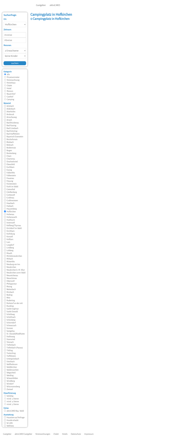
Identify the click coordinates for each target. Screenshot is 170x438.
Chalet (8, 86)
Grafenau (9, 198)
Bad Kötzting (10, 131)
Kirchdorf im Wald (13, 228)
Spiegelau (9, 331)
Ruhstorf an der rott (13, 303)
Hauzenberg (10, 209)
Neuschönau (10, 278)
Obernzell (9, 281)
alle (7, 74)
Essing (8, 170)
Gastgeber (41, 5)
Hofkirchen (10, 212)
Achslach (9, 106)
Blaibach (9, 142)
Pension (8, 91)
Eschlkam (9, 167)
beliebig (8, 396)
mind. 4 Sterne (11, 401)
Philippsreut (10, 284)
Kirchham (9, 231)
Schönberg (9, 320)
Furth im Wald (11, 187)
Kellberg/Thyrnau (12, 225)
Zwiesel (8, 389)
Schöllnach (9, 317)
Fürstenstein (10, 184)
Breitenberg (10, 153)
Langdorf (9, 245)
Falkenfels (9, 173)
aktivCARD (55, 5)
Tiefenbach (10, 345)
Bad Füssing (10, 125)
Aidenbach (9, 109)
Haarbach (9, 203)
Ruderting (9, 300)
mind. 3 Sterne (11, 399)
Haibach (8, 206)
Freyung (8, 181)
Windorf (9, 384)
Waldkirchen (10, 367)
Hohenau (9, 214)
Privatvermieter (11, 77)
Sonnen (8, 328)
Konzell (8, 237)
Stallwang (9, 337)
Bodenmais (10, 148)
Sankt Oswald (11, 312)
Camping (9, 99)
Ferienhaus (9, 83)
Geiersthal (9, 189)
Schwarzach (10, 325)
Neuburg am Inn (12, 264)
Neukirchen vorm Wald (14, 273)
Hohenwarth (10, 217)
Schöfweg (9, 314)
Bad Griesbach (11, 128)
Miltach (8, 259)
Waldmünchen (11, 370)
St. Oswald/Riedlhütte (14, 334)
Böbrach (8, 145)
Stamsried (9, 339)
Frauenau (9, 178)
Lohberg (8, 250)
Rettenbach (10, 289)
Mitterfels (9, 262)
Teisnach (9, 342)
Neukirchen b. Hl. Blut (14, 270)
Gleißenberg (10, 192)
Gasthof (8, 97)
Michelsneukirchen (13, 256)
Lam (7, 242)
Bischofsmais (10, 139)
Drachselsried (11, 162)
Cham (7, 156)
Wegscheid (9, 373)
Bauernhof (9, 94)
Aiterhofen (9, 112)
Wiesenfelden (11, 378)
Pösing (8, 287)
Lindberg (9, 248)
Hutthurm (9, 220)
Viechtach (9, 362)
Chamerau (9, 159)
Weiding (9, 375)
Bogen (8, 150)
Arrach (8, 120)
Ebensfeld (9, 164)
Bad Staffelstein (12, 134)
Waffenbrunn (10, 364)
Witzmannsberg (12, 386)
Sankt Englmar (11, 309)
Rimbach (9, 292)
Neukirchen (10, 267)
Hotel (7, 88)
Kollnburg (9, 234)
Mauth (8, 253)
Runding (9, 306)
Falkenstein (10, 175)
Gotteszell (9, 195)
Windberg (9, 381)
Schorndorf (10, 323)
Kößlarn (8, 239)
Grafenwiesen (11, 200)
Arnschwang (10, 117)
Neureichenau (11, 275)
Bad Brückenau (11, 123)
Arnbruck (9, 114)
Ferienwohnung (11, 80)
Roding (8, 295)
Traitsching (10, 353)
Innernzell (9, 223)
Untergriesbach (11, 359)
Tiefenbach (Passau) (13, 348)
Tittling (8, 350)
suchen (14, 63)
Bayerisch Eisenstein (13, 137)
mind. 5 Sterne (11, 404)
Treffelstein (10, 356)
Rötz (7, 298)
